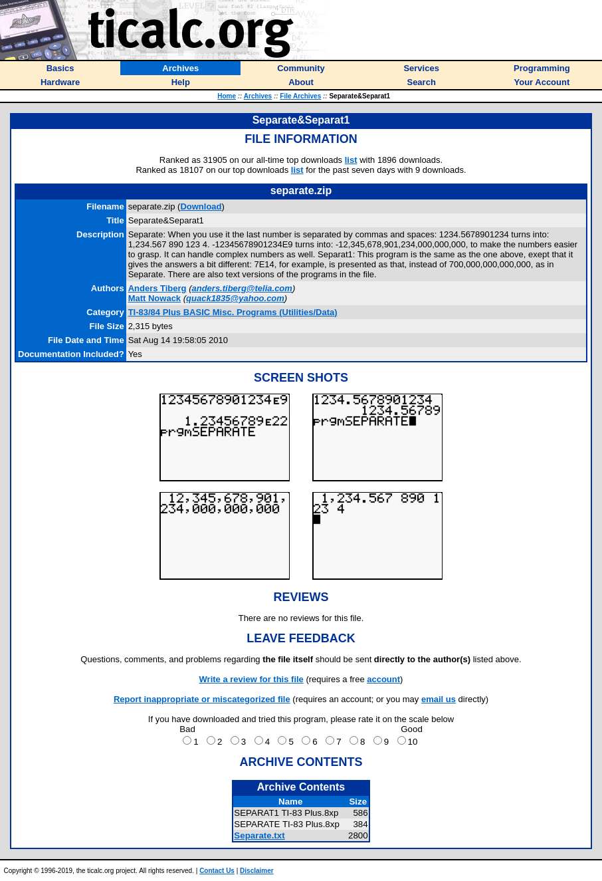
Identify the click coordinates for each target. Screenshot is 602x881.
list (351, 160)
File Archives (300, 96)
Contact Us (217, 870)
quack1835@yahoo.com (235, 298)
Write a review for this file (251, 679)
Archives (258, 96)
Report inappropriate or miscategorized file (202, 699)
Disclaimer (257, 870)
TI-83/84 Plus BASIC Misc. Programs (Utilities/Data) (233, 312)
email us (438, 699)
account (383, 679)
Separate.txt (259, 835)
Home (226, 96)
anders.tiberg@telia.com (241, 288)
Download (200, 206)
